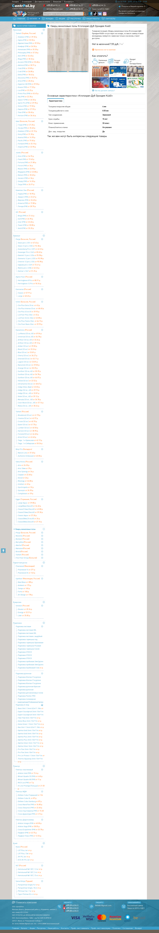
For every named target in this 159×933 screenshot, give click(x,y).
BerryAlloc (23, 545)
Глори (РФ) (26, 128)
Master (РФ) (27, 172)
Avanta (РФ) (27, 140)
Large (24, 299)
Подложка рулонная (23, 677)
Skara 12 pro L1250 (29, 249)
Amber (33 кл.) (28, 349)
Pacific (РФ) (26, 144)
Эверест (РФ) (27, 200)
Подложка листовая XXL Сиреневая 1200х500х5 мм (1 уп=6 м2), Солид (31, 636)
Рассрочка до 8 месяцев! (33, 15)
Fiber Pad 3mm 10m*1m (29, 721)
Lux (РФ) (25, 93)
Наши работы (53, 931)
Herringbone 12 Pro (30, 287)
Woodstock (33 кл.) (29, 418)
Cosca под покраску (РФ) (31, 814)
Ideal (25, 124)
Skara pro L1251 (28, 246)
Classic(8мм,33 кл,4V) (29, 522)
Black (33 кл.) (27, 352)
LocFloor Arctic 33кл (30, 321)
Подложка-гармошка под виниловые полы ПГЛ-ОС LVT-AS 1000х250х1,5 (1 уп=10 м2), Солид (31, 643)
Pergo (25, 242)
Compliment (26, 497)
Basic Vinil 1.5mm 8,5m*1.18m (30, 711)
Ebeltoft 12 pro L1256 (30, 258)
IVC (21, 215)
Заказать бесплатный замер (132, 21)
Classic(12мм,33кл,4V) (30, 512)
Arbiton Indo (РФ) (28, 776)
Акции (32, 931)
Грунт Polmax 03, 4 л (28, 897)
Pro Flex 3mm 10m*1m (29, 755)
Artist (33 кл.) (27, 440)
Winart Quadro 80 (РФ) (29, 783)
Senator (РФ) (26, 181)
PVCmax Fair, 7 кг (26, 894)
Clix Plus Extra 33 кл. (29, 308)
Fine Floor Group (26, 561)
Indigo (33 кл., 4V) (29, 396)
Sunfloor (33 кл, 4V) (29, 377)
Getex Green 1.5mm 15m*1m (31, 727)
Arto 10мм (25, 471)
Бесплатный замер (135, 909)
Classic (25, 296)
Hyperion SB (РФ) (29, 87)
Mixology (25, 484)
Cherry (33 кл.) (28, 359)
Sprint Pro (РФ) (28, 106)
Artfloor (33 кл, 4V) (29, 343)
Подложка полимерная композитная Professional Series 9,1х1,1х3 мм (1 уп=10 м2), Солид (30, 702)
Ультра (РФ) (27, 131)
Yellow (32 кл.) (27, 384)
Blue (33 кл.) (27, 355)
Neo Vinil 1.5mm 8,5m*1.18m (31, 730)
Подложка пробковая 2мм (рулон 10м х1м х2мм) (30, 665)
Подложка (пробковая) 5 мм (30, 671)
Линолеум (17, 33)
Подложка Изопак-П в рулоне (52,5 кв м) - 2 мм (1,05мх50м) (31, 680)
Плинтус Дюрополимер (25, 823)
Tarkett (26, 36)
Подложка (17, 626)
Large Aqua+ (27, 506)
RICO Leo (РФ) (26, 786)
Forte (23, 595)
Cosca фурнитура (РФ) (30, 817)
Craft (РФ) (26, 75)
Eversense (23, 292)
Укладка (15, 2)
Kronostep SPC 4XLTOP (109, 25)
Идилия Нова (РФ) (29, 46)
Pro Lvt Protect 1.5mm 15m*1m (31, 759)
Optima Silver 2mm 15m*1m (31, 746)
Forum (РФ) (25, 169)
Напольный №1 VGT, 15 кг (30, 878)
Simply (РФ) (27, 184)
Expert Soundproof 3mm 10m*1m (30, 718)
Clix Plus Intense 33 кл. (31, 311)
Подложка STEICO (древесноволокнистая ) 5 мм (31, 661)
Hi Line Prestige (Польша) (31, 789)
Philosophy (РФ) (28, 56)
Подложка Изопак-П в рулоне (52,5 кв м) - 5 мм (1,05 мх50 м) (30, 686)
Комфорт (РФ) (27, 49)
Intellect (24, 487)
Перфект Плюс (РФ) (30, 839)
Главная (50, 25)
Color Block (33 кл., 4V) (31, 406)
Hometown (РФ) (28, 53)
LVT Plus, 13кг (25, 857)
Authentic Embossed (30, 459)
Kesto (21, 850)
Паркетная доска (20, 566)
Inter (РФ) (26, 225)
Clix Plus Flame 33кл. (30, 324)
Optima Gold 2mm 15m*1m (30, 733)
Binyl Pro (24, 452)
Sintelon (22, 609)
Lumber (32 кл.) (28, 431)
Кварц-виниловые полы (76, 25)
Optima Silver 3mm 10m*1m (31, 749)
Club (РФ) (26, 71)
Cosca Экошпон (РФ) (30, 811)
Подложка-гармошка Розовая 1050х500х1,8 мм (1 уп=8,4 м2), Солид (29, 649)
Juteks (22, 156)
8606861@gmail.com (55, 10)
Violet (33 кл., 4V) (28, 399)
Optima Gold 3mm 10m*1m (30, 737)
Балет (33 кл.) (27, 428)
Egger (26, 502)
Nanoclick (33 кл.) (29, 368)
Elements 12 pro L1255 (31, 262)
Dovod (23, 481)
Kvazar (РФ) (27, 90)
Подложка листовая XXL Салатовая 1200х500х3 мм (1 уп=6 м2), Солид (31, 633)
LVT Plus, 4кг (25, 853)
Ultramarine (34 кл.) (30, 387)
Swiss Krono (24, 465)
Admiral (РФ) (27, 68)
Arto (24, 468)
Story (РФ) (26, 137)
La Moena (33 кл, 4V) (30, 337)
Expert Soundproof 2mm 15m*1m (30, 715)
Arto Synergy (26, 475)
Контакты (68, 2)
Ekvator (25, 612)
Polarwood (25, 569)
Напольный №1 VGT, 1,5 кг (30, 872)
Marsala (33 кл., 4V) (29, 403)
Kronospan (93, 25)
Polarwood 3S (27, 576)
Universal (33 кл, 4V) (30, 340)
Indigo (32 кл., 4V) (29, 393)
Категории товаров (26, 29)
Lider (24, 619)
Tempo (24, 591)
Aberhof (22, 548)
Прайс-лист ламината (80, 931)
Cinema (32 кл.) (28, 421)
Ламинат (16, 239)
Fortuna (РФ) (27, 165)
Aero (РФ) (26, 59)
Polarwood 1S (27, 573)
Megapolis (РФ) (28, 175)
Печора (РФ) (27, 209)
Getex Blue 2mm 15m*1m (30, 724)
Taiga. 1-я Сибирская (30, 446)
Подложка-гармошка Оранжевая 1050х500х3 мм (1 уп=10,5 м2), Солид (30, 646)
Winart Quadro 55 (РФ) (30, 779)
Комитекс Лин (25, 193)
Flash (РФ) (26, 162)
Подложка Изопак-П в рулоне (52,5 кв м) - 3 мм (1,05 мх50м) (30, 683)
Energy (25, 615)
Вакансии (57, 2)
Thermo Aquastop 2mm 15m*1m (30, 762)
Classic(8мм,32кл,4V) (30, 525)
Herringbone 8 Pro (29, 283)
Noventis (23, 539)
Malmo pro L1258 (29, 271)
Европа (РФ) (27, 112)
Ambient (25, 588)
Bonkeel (22, 542)
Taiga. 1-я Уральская (30, 443)
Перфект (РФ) (27, 836)
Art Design (25, 598)
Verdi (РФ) (26, 231)
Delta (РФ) (26, 78)
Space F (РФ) (27, 103)
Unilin (25, 305)
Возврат (138, 931)
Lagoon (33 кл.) (28, 365)
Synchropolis (26, 490)
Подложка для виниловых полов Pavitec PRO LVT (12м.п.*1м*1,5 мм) (30, 696)
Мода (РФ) (26, 62)
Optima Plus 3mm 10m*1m (30, 743)
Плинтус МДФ (21, 795)
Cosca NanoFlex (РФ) (30, 808)
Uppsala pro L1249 (29, 268)
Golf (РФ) (25, 222)
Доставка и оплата (42, 2)
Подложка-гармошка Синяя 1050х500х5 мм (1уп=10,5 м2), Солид (29, 652)
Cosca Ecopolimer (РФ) (31, 833)
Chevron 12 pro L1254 (30, 265)
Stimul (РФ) (26, 109)
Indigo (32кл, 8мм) (29, 390)
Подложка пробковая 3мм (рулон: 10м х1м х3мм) (31, 668)
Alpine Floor (24, 280)
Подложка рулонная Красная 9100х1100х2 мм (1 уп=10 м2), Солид (29, 690)
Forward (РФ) (27, 147)
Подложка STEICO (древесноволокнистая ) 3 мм (31, 655)
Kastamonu (24, 333)
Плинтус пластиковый (24, 773)
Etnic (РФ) (26, 159)
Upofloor (28, 582)
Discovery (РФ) (28, 81)
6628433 (72, 909)
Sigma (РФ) (26, 43)
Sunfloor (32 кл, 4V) (29, 374)
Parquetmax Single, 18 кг (29, 891)
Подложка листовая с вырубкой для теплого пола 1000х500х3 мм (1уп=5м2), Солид (30, 639)
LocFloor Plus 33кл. (28, 318)
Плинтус (16, 769)
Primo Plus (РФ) (28, 97)
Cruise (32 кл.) (27, 424)
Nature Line (27, 456)
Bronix (22, 555)
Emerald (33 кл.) (28, 362)
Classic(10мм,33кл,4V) (30, 515)
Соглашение (127, 931)
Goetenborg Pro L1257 (31, 252)
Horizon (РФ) (27, 119)
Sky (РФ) (25, 100)
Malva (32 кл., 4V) (29, 409)
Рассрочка (41, 931)
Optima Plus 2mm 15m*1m (30, 740)
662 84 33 (53, 6)
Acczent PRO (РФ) (29, 65)
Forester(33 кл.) (28, 437)
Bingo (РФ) (26, 219)
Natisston (23, 551)
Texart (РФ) (26, 228)
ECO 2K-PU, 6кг (26, 863)
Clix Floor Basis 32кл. (30, 327)
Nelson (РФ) (27, 178)
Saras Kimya (24, 884)
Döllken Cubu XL (27, 801)
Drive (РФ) (26, 84)
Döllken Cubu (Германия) (30, 798)
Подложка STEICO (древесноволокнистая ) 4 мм (31, 658)
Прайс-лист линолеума (100, 931)
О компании (27, 2)
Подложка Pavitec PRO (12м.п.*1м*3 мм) (26, 699)
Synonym (26, 493)
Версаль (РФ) (27, 203)
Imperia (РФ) (27, 150)
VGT (21, 869)
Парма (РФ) (26, 197)
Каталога (131, 14)
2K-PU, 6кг (24, 860)
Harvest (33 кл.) (28, 434)
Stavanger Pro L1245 (30, 255)
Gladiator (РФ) (27, 40)
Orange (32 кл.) (28, 371)
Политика (116, 931)
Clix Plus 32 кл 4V (29, 315)
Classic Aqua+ (27, 518)
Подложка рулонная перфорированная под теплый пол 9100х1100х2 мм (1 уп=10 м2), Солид (31, 693)
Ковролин (17, 605)
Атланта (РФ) (27, 206)
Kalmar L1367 (27, 274)
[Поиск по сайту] (85, 15)
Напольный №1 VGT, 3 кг (29, 875)
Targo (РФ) (26, 187)
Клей (15, 846)
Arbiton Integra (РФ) (30, 826)
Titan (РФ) (26, 115)
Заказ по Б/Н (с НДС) (100, 10)
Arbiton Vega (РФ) (29, 829)
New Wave (25, 585)
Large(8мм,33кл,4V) (29, 509)
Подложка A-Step (22, 708)
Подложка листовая (23, 630)
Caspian (25, 478)
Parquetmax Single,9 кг (29, 888)
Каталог (60, 25)
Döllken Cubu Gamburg (30, 804)
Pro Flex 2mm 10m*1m (29, 752)
